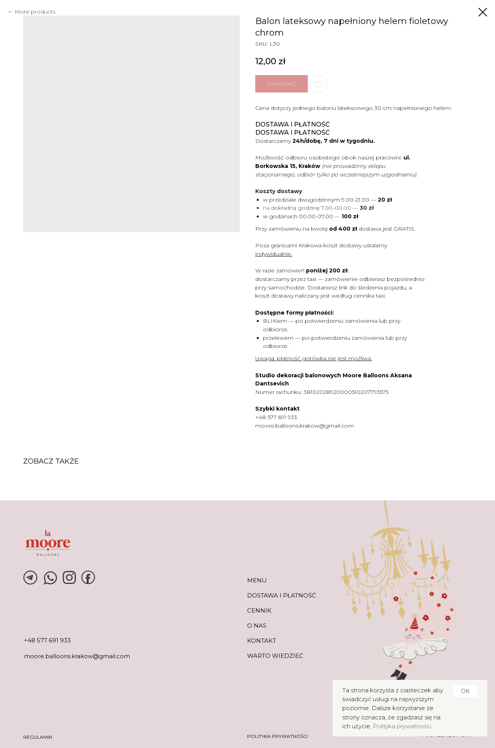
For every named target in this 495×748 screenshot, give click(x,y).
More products (35, 11)
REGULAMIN (37, 737)
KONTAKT (261, 640)
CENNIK (259, 610)
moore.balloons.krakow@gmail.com (304, 425)
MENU (257, 580)
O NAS (256, 625)
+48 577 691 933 (276, 417)
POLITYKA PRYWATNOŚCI (277, 736)
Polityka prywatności (402, 726)
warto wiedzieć (275, 655)
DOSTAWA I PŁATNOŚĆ (281, 595)
